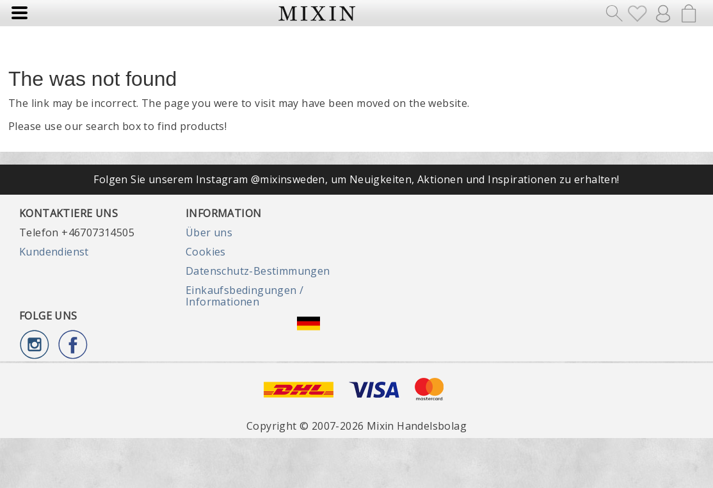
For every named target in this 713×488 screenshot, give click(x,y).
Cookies (206, 252)
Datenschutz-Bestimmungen (258, 271)
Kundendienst (54, 252)
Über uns (209, 232)
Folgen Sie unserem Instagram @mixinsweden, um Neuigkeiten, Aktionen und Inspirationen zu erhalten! (356, 179)
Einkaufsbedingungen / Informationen (244, 296)
